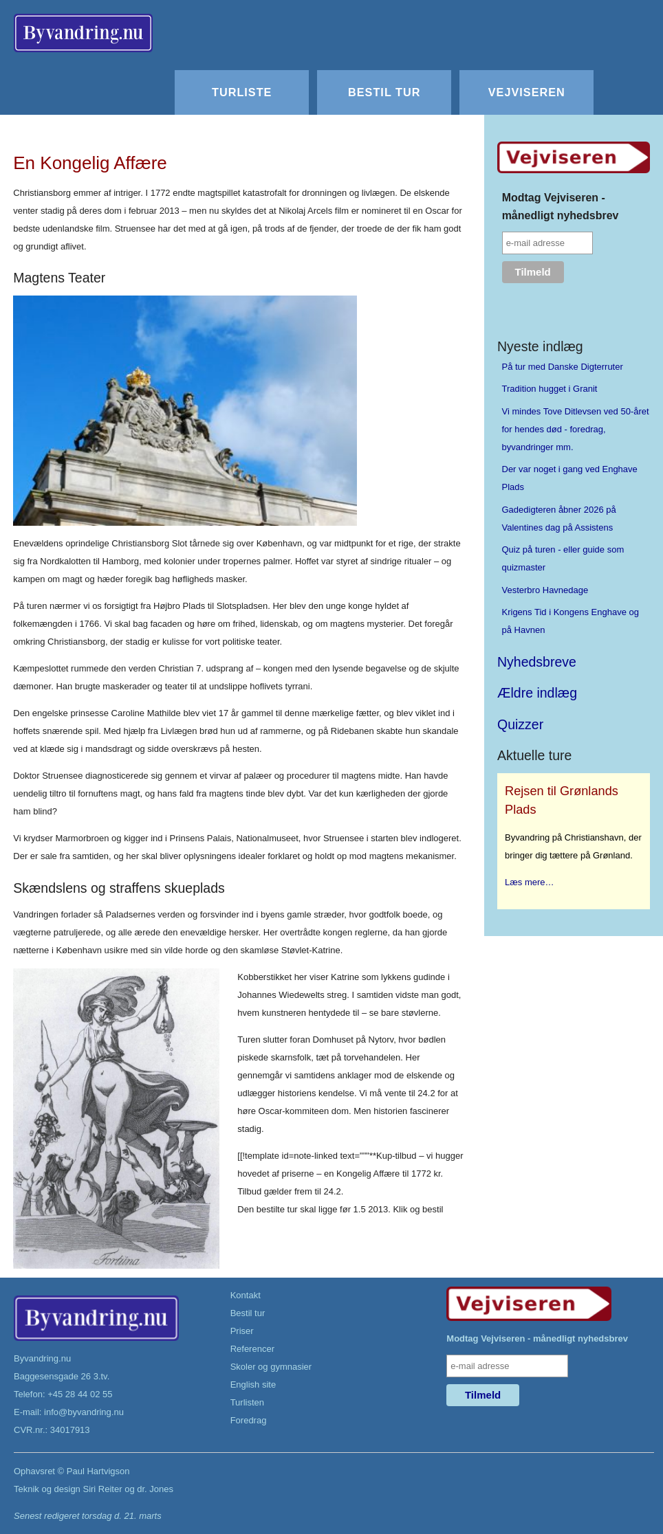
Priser (242, 1331)
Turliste (242, 92)
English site (253, 1384)
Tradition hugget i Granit (550, 389)
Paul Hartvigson (98, 1471)
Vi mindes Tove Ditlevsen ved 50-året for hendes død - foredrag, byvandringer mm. (575, 429)
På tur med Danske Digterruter (562, 367)
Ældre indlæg (537, 692)
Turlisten (247, 1402)
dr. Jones (155, 1489)
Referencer (252, 1349)
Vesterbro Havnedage (545, 590)
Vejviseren (526, 92)
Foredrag (248, 1420)
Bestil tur (384, 92)
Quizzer (520, 724)
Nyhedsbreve (536, 661)
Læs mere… (529, 882)
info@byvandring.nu (84, 1412)
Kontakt (245, 1295)
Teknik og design (47, 1489)
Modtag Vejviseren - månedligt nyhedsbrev (560, 206)
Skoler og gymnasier (271, 1366)
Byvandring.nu (42, 1358)
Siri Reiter (102, 1489)
